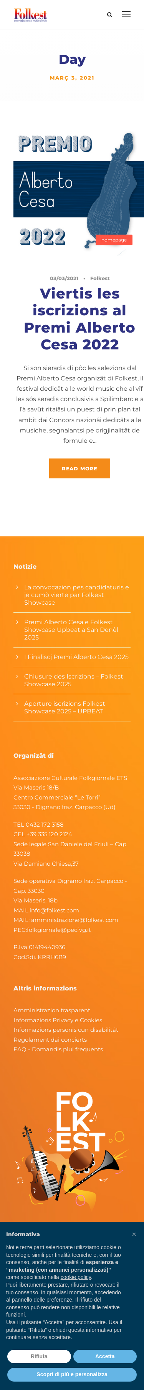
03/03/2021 (64, 278)
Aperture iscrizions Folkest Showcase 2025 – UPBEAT (64, 707)
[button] (134, 1234)
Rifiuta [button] (39, 1356)
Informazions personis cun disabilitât (65, 1029)
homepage (114, 240)
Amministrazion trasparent (51, 1010)
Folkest (100, 278)
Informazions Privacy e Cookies (57, 1020)
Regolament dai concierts (50, 1039)
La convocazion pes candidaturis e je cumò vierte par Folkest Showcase (76, 595)
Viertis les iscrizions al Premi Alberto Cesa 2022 (80, 319)
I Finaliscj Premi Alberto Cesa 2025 (76, 657)
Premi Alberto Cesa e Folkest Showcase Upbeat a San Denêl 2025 (71, 629)
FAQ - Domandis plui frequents (58, 1049)
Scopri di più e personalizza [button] (71, 1374)
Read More (80, 468)
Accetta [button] (105, 1356)
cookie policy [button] (76, 1277)
